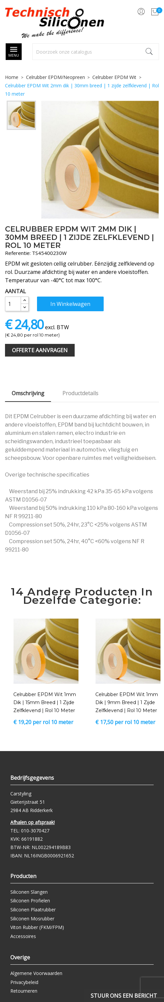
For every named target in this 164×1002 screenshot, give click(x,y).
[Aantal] (13, 304)
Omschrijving (28, 393)
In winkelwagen (70, 304)
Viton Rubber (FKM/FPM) (37, 927)
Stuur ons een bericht (124, 995)
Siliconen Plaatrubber (33, 909)
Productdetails (80, 393)
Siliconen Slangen (29, 892)
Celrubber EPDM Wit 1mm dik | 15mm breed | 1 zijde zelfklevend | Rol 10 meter (44, 702)
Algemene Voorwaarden (36, 973)
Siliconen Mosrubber (32, 918)
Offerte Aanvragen (40, 350)
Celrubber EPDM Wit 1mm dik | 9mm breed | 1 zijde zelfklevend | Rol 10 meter (126, 702)
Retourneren (23, 991)
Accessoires (23, 936)
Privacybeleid (24, 982)
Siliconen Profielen (30, 900)
